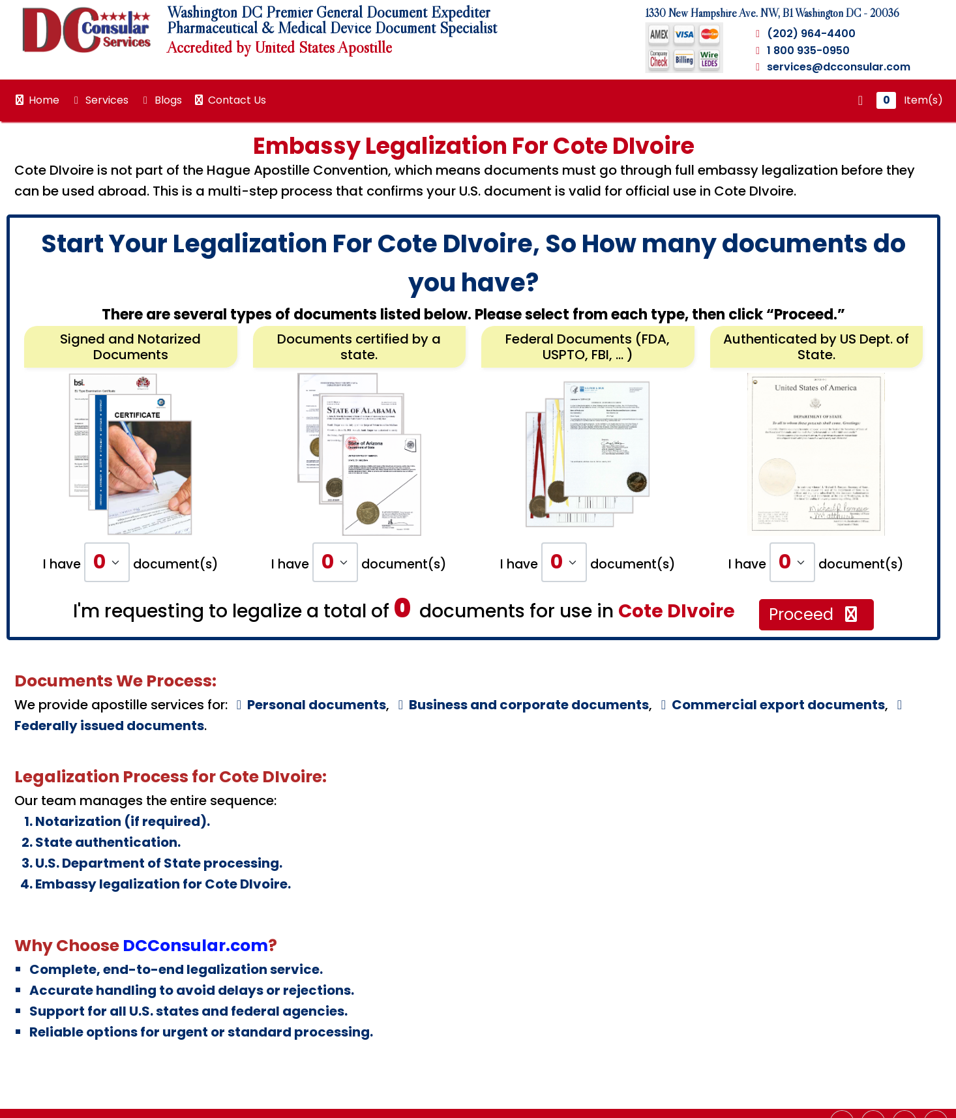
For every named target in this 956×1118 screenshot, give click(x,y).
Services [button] (99, 100)
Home (36, 100)
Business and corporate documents (521, 705)
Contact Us (229, 100)
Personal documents (308, 705)
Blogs (160, 100)
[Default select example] (107, 562)
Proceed (815, 614)
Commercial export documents (770, 705)
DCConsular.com (195, 945)
